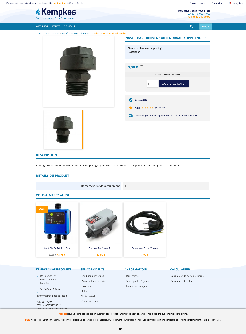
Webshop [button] (42, 26)
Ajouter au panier (173, 83)
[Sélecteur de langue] (237, 3)
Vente (56, 26)
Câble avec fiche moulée (145, 248)
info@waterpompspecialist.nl (52, 295)
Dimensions (132, 275)
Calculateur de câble (182, 281)
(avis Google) (161, 108)
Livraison (86, 286)
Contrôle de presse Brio (100, 248)
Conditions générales (92, 275)
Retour (84, 291)
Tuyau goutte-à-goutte (138, 281)
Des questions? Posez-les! (194, 10)
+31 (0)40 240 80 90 (199, 16)
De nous (69, 26)
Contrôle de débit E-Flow (57, 248)
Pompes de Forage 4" (137, 286)
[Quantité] (150, 83)
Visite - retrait (88, 296)
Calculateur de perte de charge (187, 275)
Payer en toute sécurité (93, 281)
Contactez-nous (197, 3)
